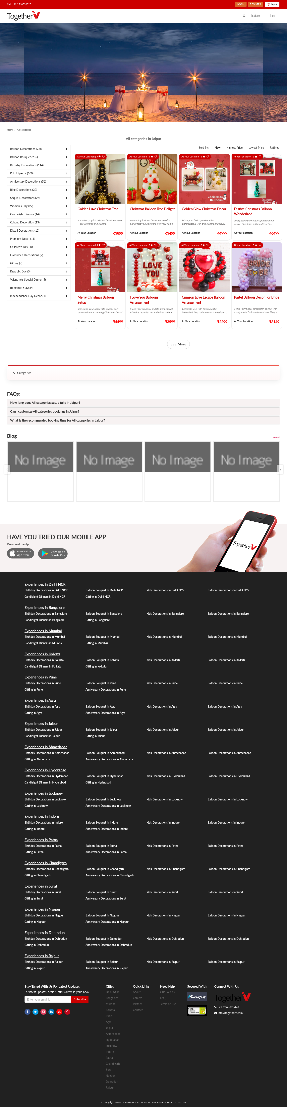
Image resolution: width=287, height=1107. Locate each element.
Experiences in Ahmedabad (46, 747)
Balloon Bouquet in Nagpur (102, 915)
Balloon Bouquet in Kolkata (102, 660)
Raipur (110, 1087)
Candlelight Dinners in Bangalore (44, 620)
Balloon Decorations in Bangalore (228, 613)
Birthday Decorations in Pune (43, 683)
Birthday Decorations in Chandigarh (47, 869)
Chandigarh (113, 1063)
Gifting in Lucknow (36, 805)
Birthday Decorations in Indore (44, 822)
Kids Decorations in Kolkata (163, 660)
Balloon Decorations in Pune (225, 683)
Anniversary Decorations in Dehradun (109, 945)
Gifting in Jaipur (95, 736)
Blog (272, 15)
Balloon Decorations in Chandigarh (228, 869)
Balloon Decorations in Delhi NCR (228, 590)
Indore (110, 1051)
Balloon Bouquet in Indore (102, 822)
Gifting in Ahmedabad (38, 759)
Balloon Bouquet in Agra (100, 706)
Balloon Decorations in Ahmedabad (229, 753)
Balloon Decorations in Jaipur (225, 729)
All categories (24, 129)
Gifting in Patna (34, 852)
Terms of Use (168, 1004)
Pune (109, 1016)
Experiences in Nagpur (42, 909)
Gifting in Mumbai (97, 643)
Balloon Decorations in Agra (224, 706)
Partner (137, 1004)
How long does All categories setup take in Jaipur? (45, 402)
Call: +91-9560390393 (19, 4)
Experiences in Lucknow (44, 793)
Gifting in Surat (34, 898)
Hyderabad (112, 1039)
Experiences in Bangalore (45, 607)
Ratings (274, 147)
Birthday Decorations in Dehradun (46, 938)
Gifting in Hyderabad (98, 782)
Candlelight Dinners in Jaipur (42, 736)
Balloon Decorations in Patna (225, 845)
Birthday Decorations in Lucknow (45, 799)
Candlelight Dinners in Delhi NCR (45, 596)
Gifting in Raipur (34, 968)
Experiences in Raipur (42, 956)
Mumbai (111, 1004)
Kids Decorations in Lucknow (164, 799)
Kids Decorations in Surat (162, 892)
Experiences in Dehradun (45, 932)
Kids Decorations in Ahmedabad (166, 753)
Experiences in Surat (41, 886)
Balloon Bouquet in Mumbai (103, 636)
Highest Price (234, 147)
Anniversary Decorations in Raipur (107, 968)
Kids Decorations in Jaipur (162, 729)
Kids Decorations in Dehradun (165, 938)
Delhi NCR (112, 992)
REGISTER (255, 4)
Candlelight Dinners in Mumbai (43, 643)
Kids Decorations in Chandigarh (165, 869)
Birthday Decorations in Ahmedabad (47, 753)
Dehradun (112, 1081)
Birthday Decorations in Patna (43, 845)
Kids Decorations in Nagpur (163, 915)
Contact (138, 1010)
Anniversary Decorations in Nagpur (107, 921)
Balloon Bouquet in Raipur (102, 961)
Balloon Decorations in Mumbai (227, 636)
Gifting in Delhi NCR (98, 596)
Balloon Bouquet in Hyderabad (104, 776)
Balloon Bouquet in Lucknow (103, 799)
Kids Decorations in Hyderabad (165, 776)
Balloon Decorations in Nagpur (226, 915)
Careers (137, 998)
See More (178, 344)
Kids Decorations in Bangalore (165, 613)
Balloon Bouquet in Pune (101, 683)
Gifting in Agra (33, 713)
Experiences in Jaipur (41, 723)
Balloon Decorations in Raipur (225, 961)
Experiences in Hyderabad (45, 770)
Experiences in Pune (41, 677)
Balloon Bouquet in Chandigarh (105, 869)
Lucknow (111, 1045)
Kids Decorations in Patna (162, 845)
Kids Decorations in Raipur (162, 961)
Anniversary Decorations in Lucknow (108, 805)
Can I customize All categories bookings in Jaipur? (44, 411)
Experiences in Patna (41, 840)
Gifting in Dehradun (37, 945)
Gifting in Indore (34, 829)
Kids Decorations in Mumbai (164, 636)
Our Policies (167, 992)
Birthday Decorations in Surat (43, 892)
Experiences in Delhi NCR (45, 584)
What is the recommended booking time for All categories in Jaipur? (57, 420)
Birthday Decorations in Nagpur (44, 915)
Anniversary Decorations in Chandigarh (110, 875)
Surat (109, 1069)
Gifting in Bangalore (98, 620)
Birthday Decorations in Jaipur (43, 729)
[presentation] (7, 469)
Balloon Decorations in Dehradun (228, 938)
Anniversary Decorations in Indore (107, 829)
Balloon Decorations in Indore (225, 822)
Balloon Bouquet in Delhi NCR (104, 590)
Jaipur (109, 1027)
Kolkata (110, 1010)
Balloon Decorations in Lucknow (227, 799)
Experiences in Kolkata (42, 654)
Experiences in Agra (40, 700)
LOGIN (240, 4)
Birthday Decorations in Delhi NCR (46, 590)
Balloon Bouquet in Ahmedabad (105, 753)
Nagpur (110, 1075)
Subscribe (80, 999)
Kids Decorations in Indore (162, 822)
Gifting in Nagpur (35, 921)
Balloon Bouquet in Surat (101, 892)
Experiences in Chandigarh (46, 863)
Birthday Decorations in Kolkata (44, 660)
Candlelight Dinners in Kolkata (43, 666)
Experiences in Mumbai (43, 631)
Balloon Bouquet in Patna (101, 845)
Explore (255, 15)
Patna (109, 1057)
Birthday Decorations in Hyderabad (46, 776)
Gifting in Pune (34, 689)
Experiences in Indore (42, 816)
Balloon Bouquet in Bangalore (104, 613)
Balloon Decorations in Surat (225, 892)
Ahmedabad (113, 1033)
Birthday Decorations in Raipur (44, 961)
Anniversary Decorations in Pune (106, 689)
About (137, 992)
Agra (108, 1021)
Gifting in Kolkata (96, 666)
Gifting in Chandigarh (37, 875)
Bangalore (112, 998)
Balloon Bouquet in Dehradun (104, 938)
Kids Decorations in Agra (161, 706)
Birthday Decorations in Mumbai (45, 636)
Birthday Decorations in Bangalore (46, 613)
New (217, 147)
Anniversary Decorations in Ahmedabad (110, 759)
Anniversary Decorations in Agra (105, 713)
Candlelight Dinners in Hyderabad (45, 782)
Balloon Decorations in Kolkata (226, 660)
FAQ (162, 998)
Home (10, 129)
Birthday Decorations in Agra (42, 706)
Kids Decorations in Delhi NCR (165, 590)
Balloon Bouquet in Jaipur (101, 729)
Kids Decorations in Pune (162, 683)
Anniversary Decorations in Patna (106, 852)
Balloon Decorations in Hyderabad (228, 776)
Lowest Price (256, 147)
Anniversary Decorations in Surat (106, 898)
